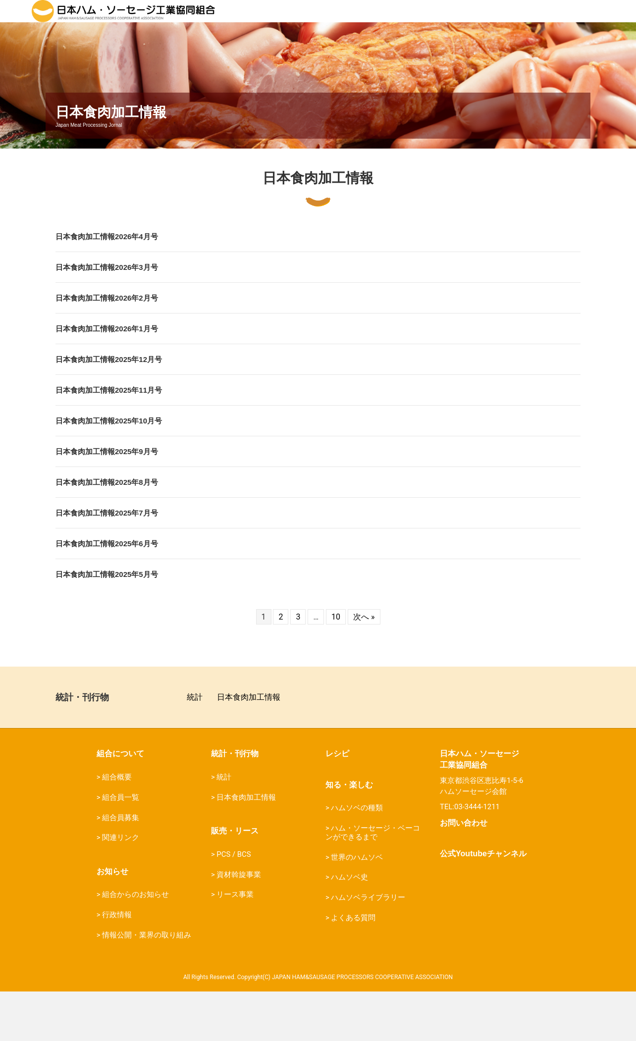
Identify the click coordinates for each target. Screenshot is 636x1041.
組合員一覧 (120, 846)
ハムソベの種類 (357, 857)
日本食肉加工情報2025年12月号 (108, 409)
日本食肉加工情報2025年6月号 (106, 593)
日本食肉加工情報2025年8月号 (106, 531)
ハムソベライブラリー (368, 946)
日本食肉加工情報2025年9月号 (106, 501)
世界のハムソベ (357, 906)
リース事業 (235, 943)
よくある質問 (353, 967)
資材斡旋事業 (238, 924)
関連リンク (120, 887)
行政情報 (117, 964)
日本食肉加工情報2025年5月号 (106, 624)
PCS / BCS (233, 903)
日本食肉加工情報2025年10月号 (108, 470)
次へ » (363, 666)
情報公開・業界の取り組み (146, 984)
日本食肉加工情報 (248, 746)
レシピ (337, 803)
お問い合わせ (463, 872)
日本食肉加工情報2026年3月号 (106, 316)
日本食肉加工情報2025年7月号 (106, 562)
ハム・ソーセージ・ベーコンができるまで (372, 882)
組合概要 (117, 826)
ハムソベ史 (349, 926)
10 (335, 666)
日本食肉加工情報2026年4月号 (106, 286)
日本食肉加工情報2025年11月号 (108, 439)
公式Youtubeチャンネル (483, 903)
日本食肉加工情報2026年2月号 (106, 347)
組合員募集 (120, 867)
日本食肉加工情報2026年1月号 (106, 378)
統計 (195, 746)
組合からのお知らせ (135, 943)
